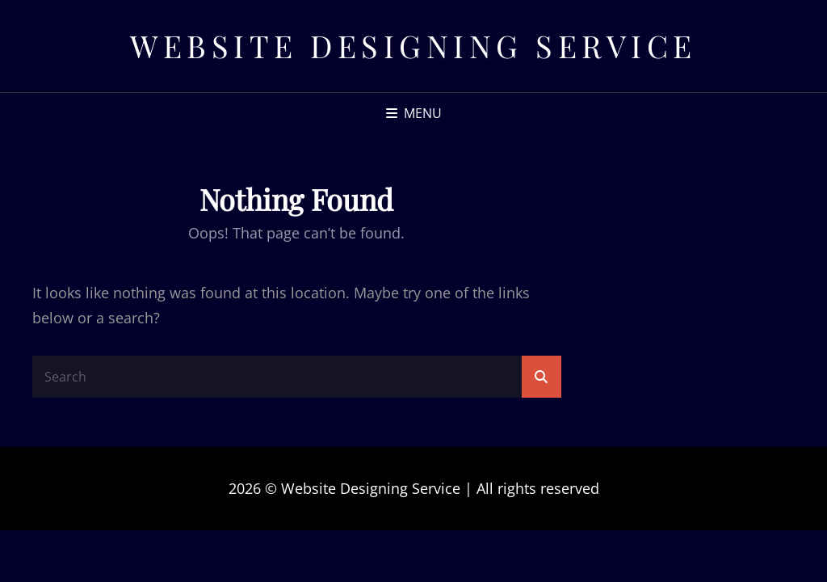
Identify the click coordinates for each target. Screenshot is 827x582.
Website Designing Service (413, 45)
